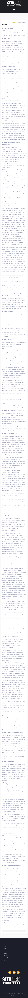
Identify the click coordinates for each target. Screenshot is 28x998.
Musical (6, 955)
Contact (16, 993)
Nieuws (5, 948)
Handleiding (22, 993)
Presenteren (7, 957)
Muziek (5, 953)
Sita (5, 951)
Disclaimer (14, 995)
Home (13, 22)
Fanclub (6, 960)
